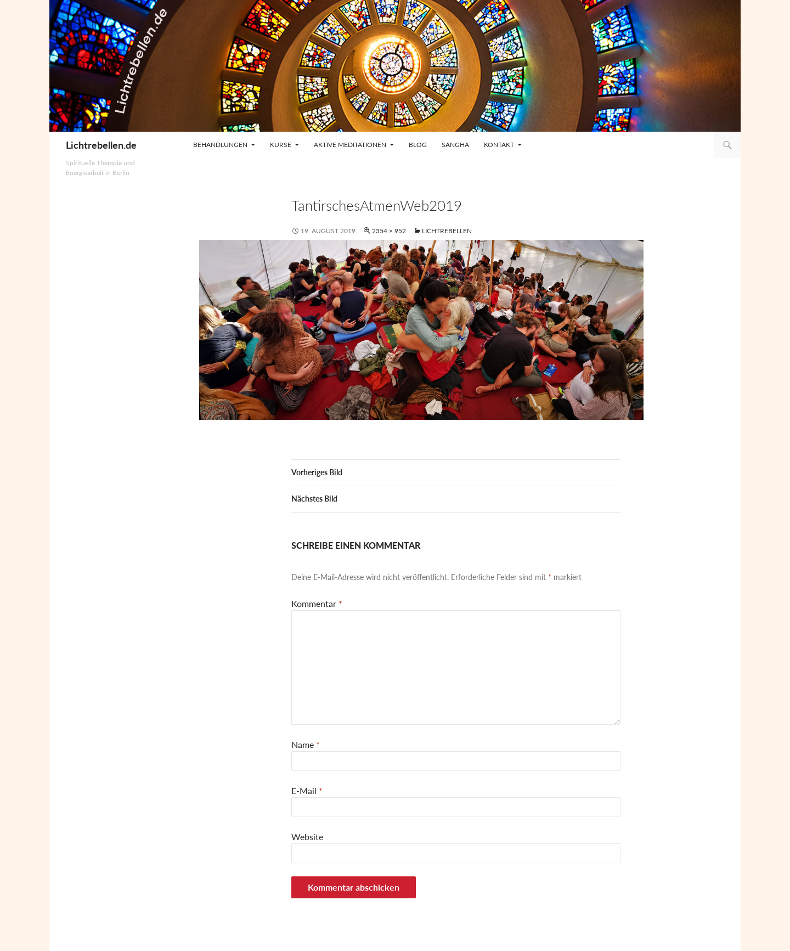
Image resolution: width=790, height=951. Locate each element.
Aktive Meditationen (350, 144)
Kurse (280, 144)
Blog (418, 144)
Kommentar (316, 603)
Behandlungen (220, 144)
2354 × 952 (389, 231)
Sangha (455, 144)
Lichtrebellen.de (101, 145)
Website (307, 836)
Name (305, 744)
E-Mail (307, 790)
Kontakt (499, 144)
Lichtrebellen (447, 231)
